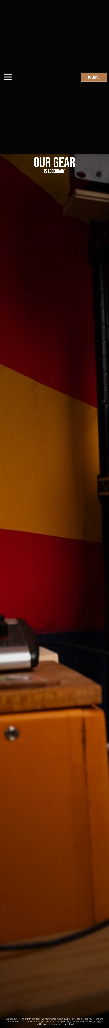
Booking (93, 77)
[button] (7, 77)
